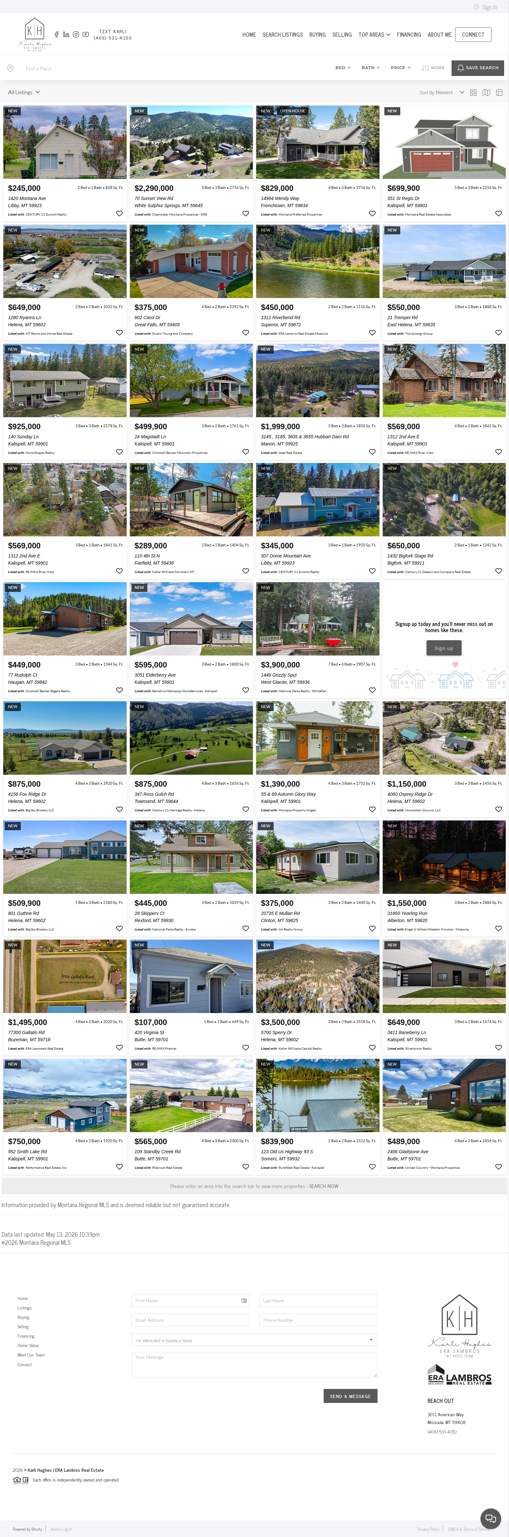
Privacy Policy (428, 1529)
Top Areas (374, 34)
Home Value (28, 1345)
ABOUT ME (440, 34)
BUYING (317, 34)
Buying (23, 1316)
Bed (344, 67)
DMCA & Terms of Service (469, 1529)
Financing (26, 1335)
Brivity (36, 1529)
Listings (25, 1307)
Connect (25, 1364)
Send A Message (350, 1396)
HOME (249, 34)
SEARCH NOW (324, 1185)
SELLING (342, 34)
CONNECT (473, 34)
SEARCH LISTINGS (283, 34)
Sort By (427, 92)
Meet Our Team (31, 1354)
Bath (371, 67)
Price (401, 67)
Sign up (444, 648)
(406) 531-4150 (442, 1431)
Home (23, 1298)
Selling (23, 1326)
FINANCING (409, 34)
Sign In (485, 7)
